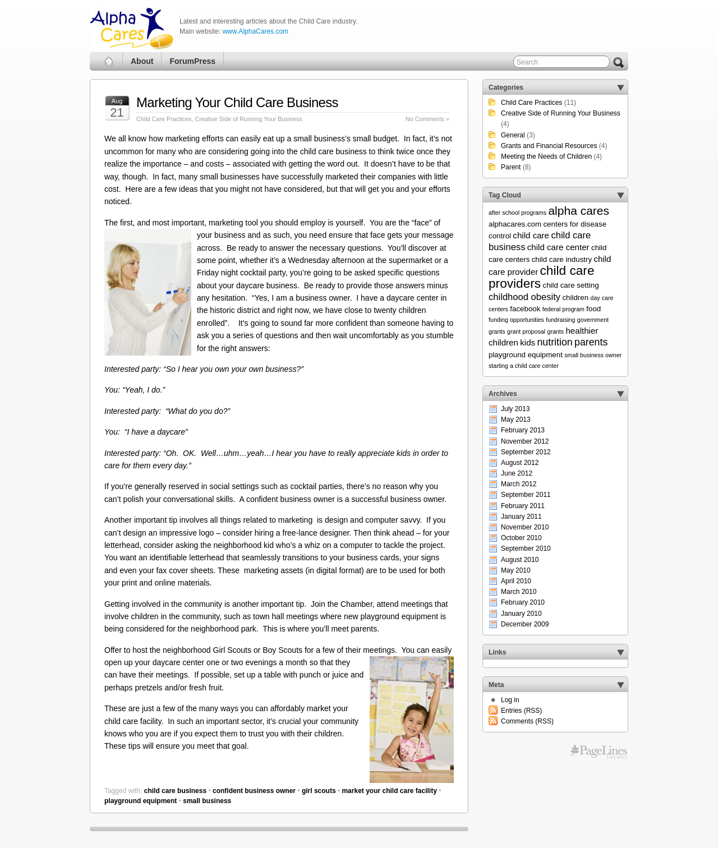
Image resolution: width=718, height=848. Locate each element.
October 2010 (521, 538)
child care (531, 235)
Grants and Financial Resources (549, 146)
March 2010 (518, 592)
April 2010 (516, 581)
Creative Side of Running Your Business (248, 119)
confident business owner (254, 791)
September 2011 (526, 495)
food (593, 309)
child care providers (542, 277)
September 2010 (526, 548)
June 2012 (516, 473)
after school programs (517, 212)
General (513, 135)
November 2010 (525, 527)
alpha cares (578, 210)
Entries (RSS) (521, 711)
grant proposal (526, 331)
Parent (511, 167)
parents (590, 342)
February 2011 (523, 506)
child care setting (571, 285)
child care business (175, 791)
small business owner (593, 355)
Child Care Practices (163, 119)
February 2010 (523, 602)
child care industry (562, 259)
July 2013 (515, 409)
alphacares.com (515, 224)
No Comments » (427, 119)
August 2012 (519, 463)
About (142, 61)
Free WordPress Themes (598, 752)
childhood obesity (524, 297)
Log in (510, 700)
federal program (563, 309)
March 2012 (518, 484)
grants (555, 331)
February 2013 (523, 430)
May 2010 (516, 570)
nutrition (554, 342)
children (575, 297)
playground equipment (140, 801)
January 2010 (521, 613)
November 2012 (525, 441)
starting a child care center (524, 365)
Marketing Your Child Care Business (237, 102)
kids (527, 342)
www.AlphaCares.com (255, 31)
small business (207, 801)
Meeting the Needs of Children (546, 156)
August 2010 (519, 560)
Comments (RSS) (527, 721)
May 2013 (516, 419)
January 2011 (521, 516)
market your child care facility (389, 791)
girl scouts (319, 791)
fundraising (560, 319)
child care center (558, 247)
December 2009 (525, 624)
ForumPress (192, 61)
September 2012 (526, 452)
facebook (525, 309)
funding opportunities (516, 319)
